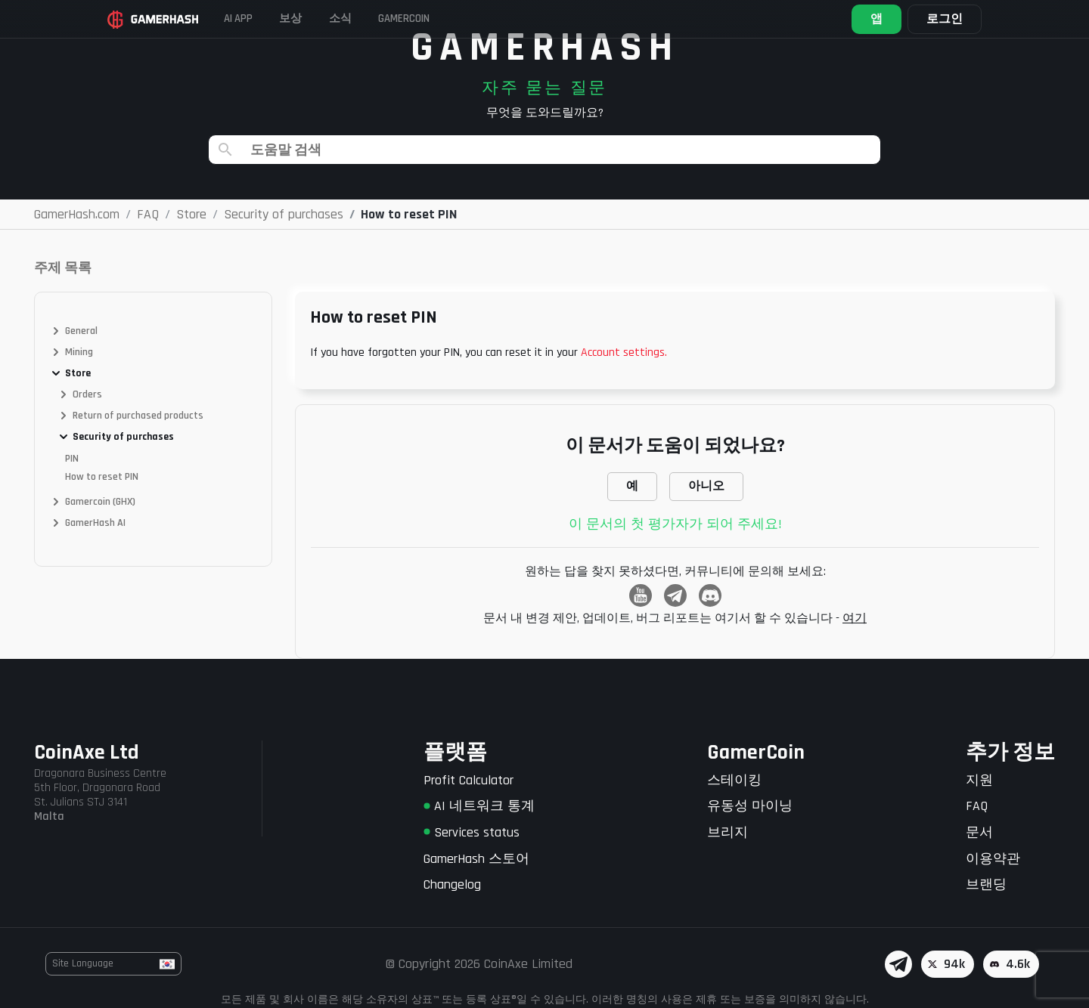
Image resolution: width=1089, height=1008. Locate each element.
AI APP (257, 18)
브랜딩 (986, 884)
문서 (979, 832)
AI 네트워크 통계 (479, 806)
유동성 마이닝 (750, 806)
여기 (854, 618)
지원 (979, 780)
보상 (321, 18)
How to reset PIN (101, 477)
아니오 (706, 486)
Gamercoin (459, 18)
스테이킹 (734, 780)
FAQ (977, 806)
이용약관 (993, 858)
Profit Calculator (468, 780)
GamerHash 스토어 (476, 858)
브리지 (727, 832)
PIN (72, 458)
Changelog (452, 884)
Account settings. (624, 352)
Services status (472, 832)
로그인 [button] (932, 19)
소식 (382, 18)
